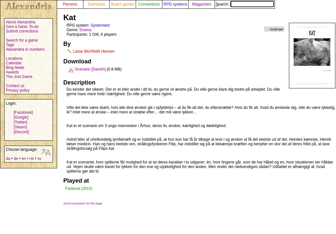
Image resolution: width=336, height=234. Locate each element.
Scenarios (96, 4)
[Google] (21, 117)
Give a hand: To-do (22, 26)
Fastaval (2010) (78, 188)
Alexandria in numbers (25, 49)
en (23, 158)
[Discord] (21, 132)
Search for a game (22, 40)
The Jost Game (19, 76)
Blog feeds (15, 67)
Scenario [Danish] (90, 69)
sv (39, 158)
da (8, 158)
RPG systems (175, 4)
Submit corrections (22, 31)
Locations (14, 58)
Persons (70, 4)
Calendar (14, 63)
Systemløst (100, 25)
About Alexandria (20, 22)
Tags (10, 45)
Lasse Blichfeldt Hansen (94, 51)
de (16, 158)
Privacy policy (18, 90)
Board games (122, 4)
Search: (245, 4)
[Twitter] (20, 122)
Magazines (201, 4)
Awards (12, 72)
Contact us (15, 86)
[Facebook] (23, 112)
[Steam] (20, 127)
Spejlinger (276, 29)
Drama (85, 30)
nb (32, 158)
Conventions (149, 4)
